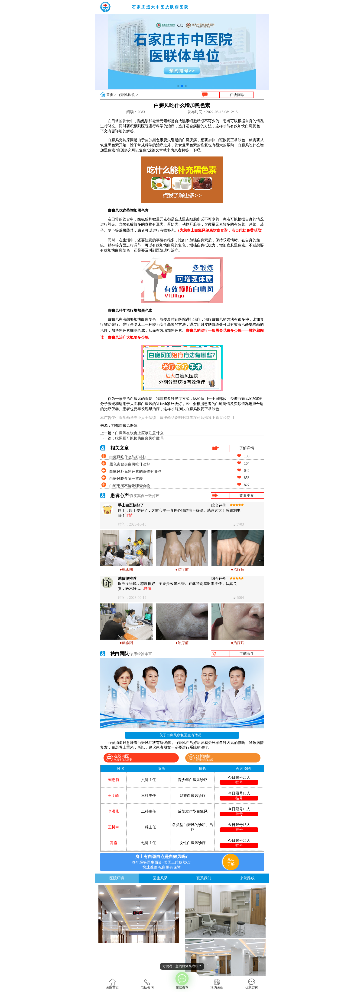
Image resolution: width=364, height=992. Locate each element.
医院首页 (112, 984)
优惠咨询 (251, 984)
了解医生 (246, 654)
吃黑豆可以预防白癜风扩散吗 (139, 438)
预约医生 (216, 984)
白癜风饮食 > (127, 95)
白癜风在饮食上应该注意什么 (139, 433)
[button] (178, 86)
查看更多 (246, 496)
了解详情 (246, 448)
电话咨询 (147, 984)
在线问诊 (237, 95)
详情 (129, 515)
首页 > (111, 95)
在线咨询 (182, 980)
